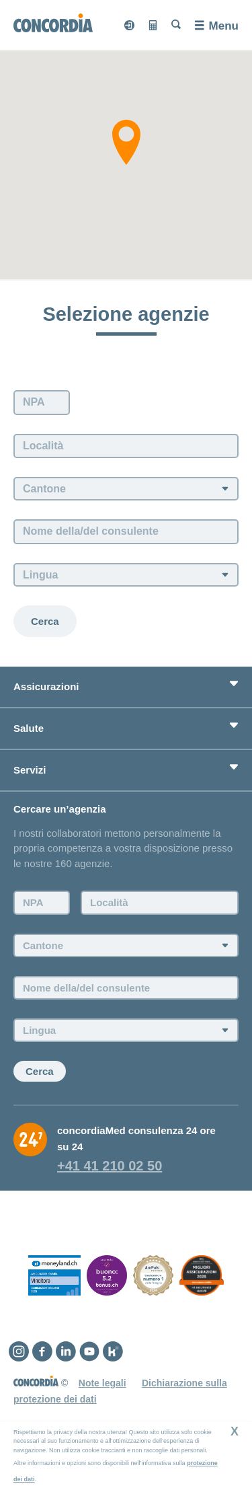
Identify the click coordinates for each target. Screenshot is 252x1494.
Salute (28, 728)
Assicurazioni (46, 686)
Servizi (29, 770)
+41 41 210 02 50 (109, 1165)
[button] (126, 142)
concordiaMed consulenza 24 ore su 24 (136, 1138)
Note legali (102, 1383)
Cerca (45, 621)
